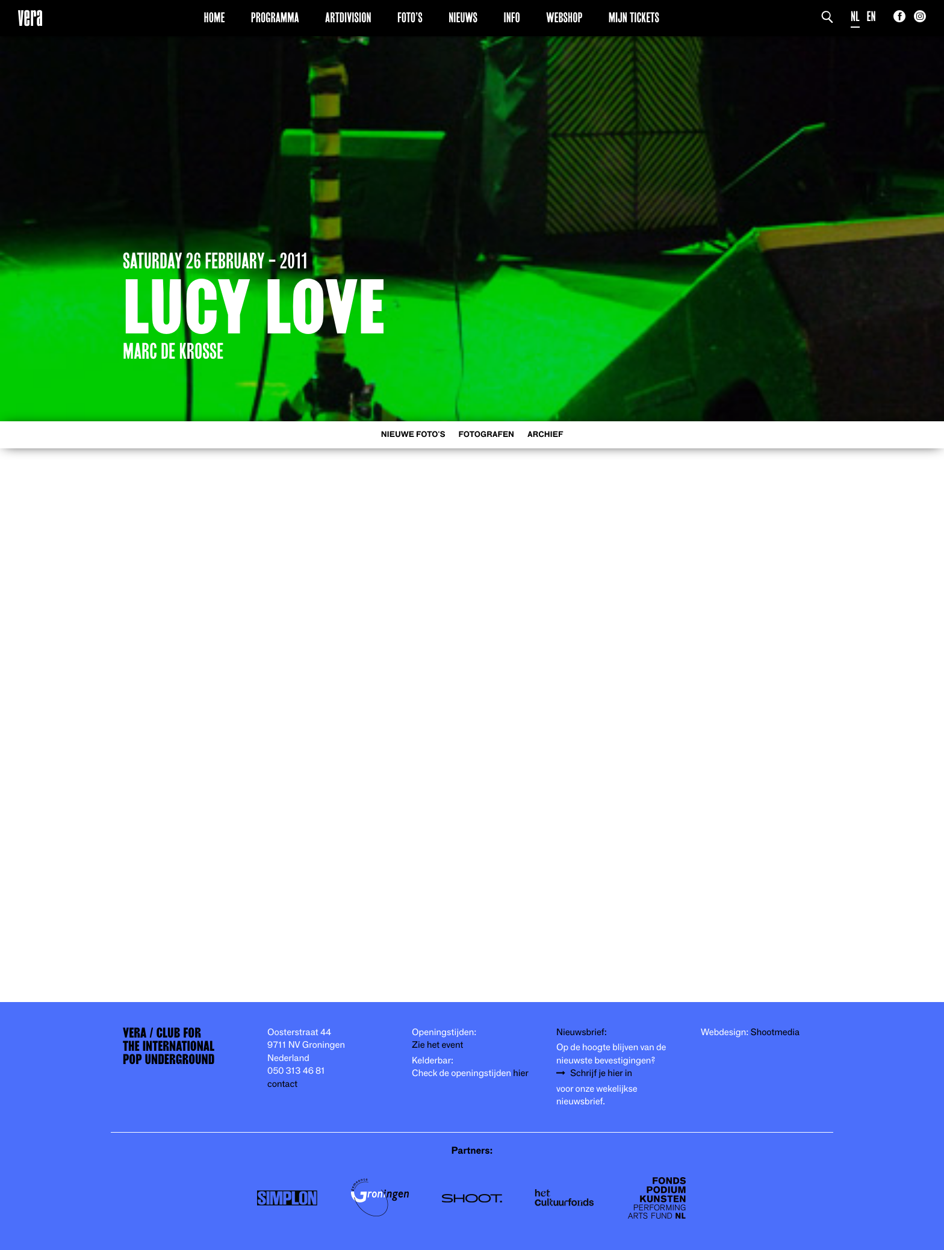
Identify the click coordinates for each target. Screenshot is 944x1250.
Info (511, 17)
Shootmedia (775, 1032)
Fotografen (486, 435)
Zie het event (437, 1045)
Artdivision (348, 17)
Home (214, 17)
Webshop (564, 17)
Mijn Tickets (634, 17)
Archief (545, 435)
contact (282, 1084)
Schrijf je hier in (601, 1073)
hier (520, 1073)
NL (855, 16)
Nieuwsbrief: (581, 1032)
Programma (275, 17)
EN (871, 16)
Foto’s (410, 17)
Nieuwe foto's (413, 435)
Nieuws (463, 17)
